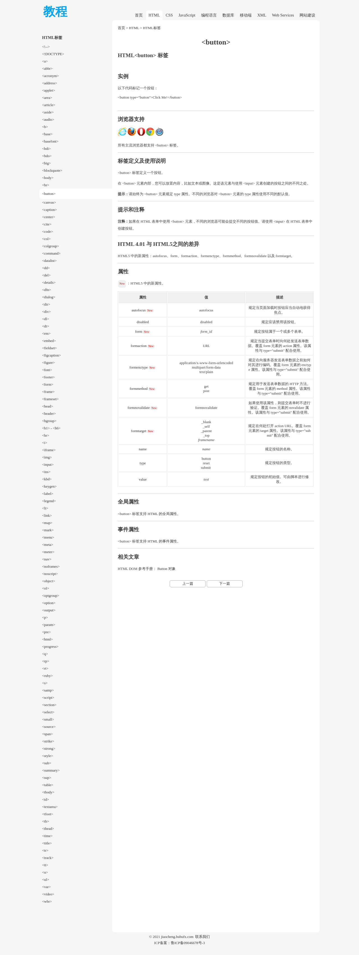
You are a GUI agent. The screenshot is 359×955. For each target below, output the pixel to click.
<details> (49, 282)
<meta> (47, 544)
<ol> (45, 588)
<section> (49, 705)
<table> (47, 785)
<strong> (48, 748)
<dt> (45, 326)
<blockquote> (52, 170)
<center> (48, 217)
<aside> (48, 112)
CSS (169, 15)
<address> (49, 83)
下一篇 (224, 583)
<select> (48, 712)
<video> (48, 894)
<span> (47, 734)
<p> (45, 617)
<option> (49, 603)
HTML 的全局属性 (162, 514)
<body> (48, 178)
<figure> (48, 362)
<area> (47, 97)
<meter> (48, 552)
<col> (46, 239)
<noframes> (51, 566)
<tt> (45, 865)
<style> (47, 756)
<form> (47, 384)
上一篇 (187, 583)
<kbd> (47, 479)
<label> (47, 494)
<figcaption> (51, 355)
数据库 (228, 15)
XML (261, 15)
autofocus (139, 310)
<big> (46, 163)
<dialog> (48, 297)
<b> (45, 127)
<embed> (49, 341)
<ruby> (47, 676)
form (138, 331)
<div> (46, 311)
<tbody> (48, 792)
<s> (45, 683)
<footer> (48, 377)
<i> (44, 443)
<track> (48, 858)
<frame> (48, 392)
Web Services (283, 15)
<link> (47, 515)
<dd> (46, 268)
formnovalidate (139, 408)
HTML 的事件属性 (162, 541)
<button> (49, 194)
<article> (48, 105)
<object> (48, 581)
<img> (47, 457)
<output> (49, 610)
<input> (48, 464)
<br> (45, 185)
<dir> (46, 304)
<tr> (45, 850)
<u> (45, 872)
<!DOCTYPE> (53, 54)
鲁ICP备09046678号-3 (188, 943)
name (143, 449)
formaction (139, 346)
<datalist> (49, 260)
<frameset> (50, 399)
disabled (143, 322)
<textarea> (50, 807)
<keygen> (49, 486)
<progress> (50, 646)
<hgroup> (49, 421)
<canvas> (49, 202)
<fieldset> (49, 348)
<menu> (48, 537)
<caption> (49, 210)
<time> (47, 836)
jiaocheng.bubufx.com (177, 937)
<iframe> (49, 450)
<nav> (46, 559)
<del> (46, 275)
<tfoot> (47, 814)
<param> (48, 625)
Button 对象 (166, 569)
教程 (55, 11)
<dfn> (46, 290)
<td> (45, 799)
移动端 (246, 15)
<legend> (49, 501)
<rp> (45, 661)
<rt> (45, 668)
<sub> (46, 763)
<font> (47, 370)
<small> (48, 719)
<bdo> (47, 156)
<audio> (48, 119)
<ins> (46, 472)
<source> (49, 727)
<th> (45, 821)
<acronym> (50, 76)
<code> (47, 231)
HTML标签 (152, 28)
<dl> (45, 319)
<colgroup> (50, 246)
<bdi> (46, 148)
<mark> (48, 530)
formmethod (139, 388)
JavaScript (187, 15)
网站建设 (307, 15)
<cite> (46, 224)
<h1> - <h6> (51, 428)
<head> (47, 406)
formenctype (139, 367)
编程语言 (209, 15)
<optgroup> (50, 595)
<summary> (51, 770)
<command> (51, 253)
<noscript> (50, 574)
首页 (139, 15)
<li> (45, 508)
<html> (47, 639)
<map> (47, 523)
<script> (48, 697)
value (143, 479)
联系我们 (202, 937)
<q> (45, 654)
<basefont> (50, 141)
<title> (47, 843)
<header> (49, 413)
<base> (47, 134)
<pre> (46, 632)
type (143, 463)
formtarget (138, 431)
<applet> (48, 90)
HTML (154, 15)
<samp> (48, 690)
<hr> (45, 435)
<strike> (48, 741)
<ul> (45, 879)
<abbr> (47, 68)
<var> (46, 887)
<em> (46, 333)
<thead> (48, 828)
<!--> (46, 47)
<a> (45, 61)
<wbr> (47, 901)
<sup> (46, 777)
